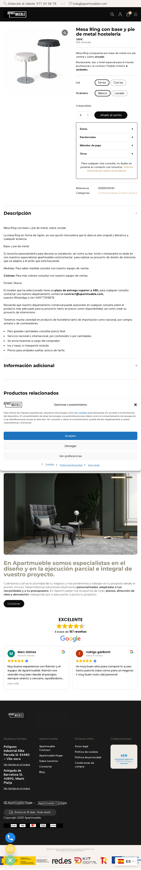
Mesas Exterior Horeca (123, 193)
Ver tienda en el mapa (17, 764)
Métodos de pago (90, 145)
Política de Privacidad (71, 465)
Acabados (82, 93)
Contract (103, 193)
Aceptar (70, 436)
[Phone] (10, 838)
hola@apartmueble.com (88, 4)
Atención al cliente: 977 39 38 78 (30, 4)
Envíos (83, 129)
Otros (83, 153)
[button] (135, 405)
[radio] (102, 82)
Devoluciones (88, 137)
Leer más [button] (13, 683)
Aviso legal (94, 465)
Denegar (71, 446)
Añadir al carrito (111, 115)
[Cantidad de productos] (84, 115)
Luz (78, 82)
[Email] (10, 849)
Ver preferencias (70, 456)
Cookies (50, 464)
